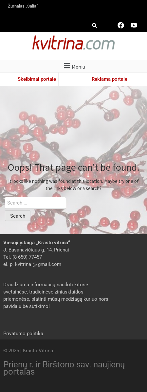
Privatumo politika (23, 334)
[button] (73, 66)
